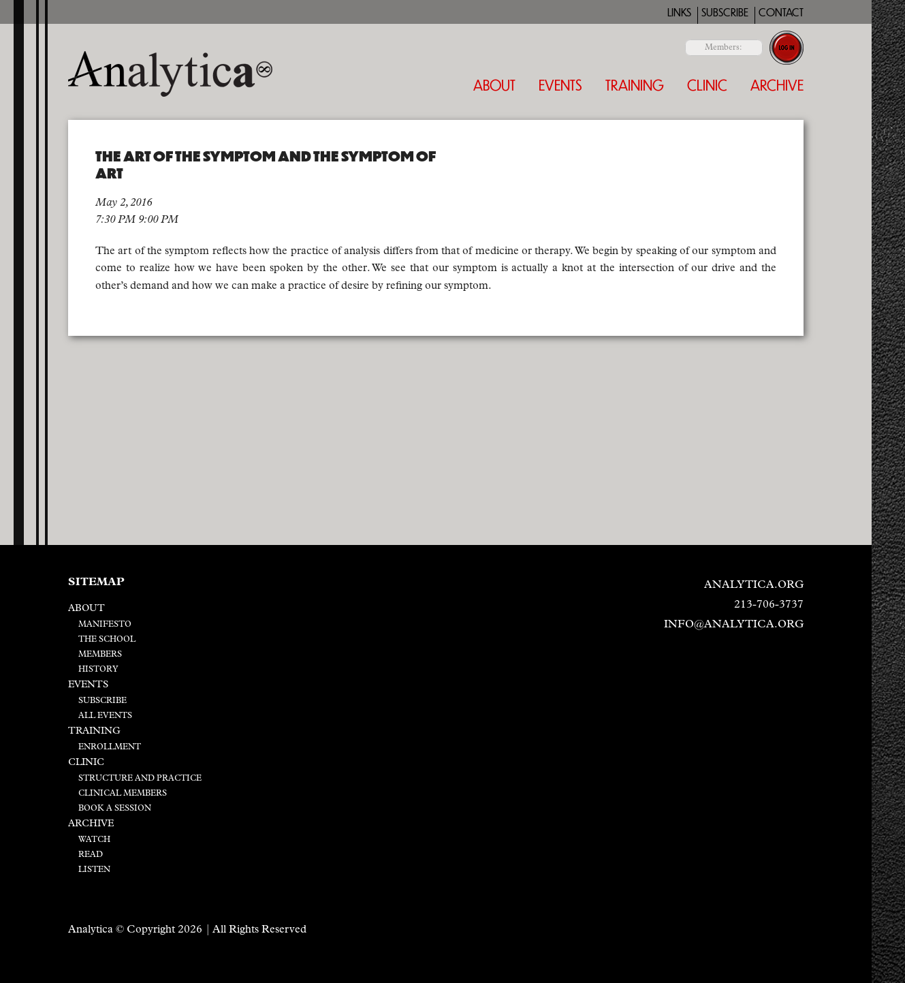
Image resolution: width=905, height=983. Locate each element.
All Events (105, 716)
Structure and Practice (140, 779)
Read (90, 855)
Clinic (707, 84)
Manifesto (104, 625)
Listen (94, 870)
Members (100, 655)
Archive (777, 84)
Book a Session (114, 809)
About (494, 84)
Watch (94, 840)
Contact (781, 12)
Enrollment (109, 747)
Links (679, 12)
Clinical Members (122, 794)
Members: (723, 48)
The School (107, 640)
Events (560, 84)
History (98, 670)
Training (634, 84)
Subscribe (724, 12)
